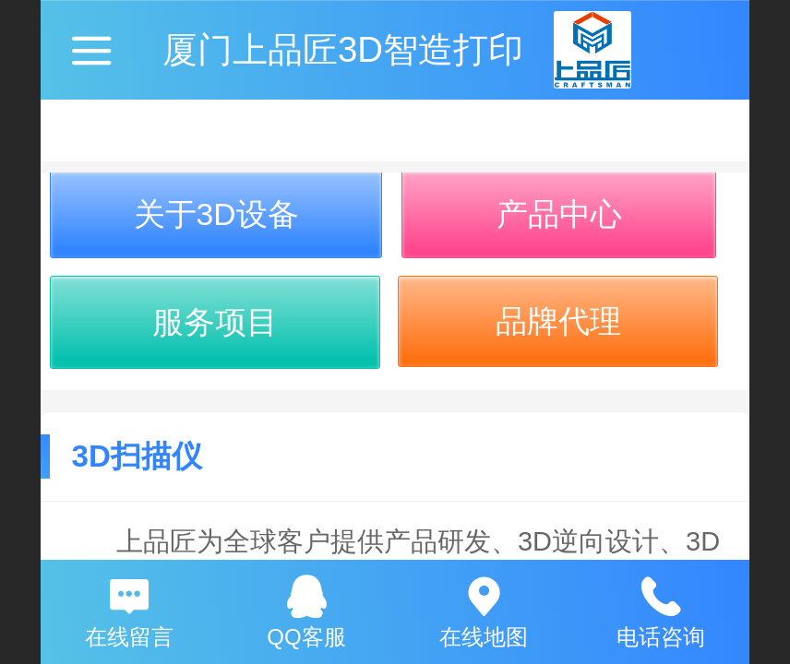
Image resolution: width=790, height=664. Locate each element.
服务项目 (215, 322)
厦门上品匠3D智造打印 (342, 49)
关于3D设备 (216, 214)
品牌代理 (558, 321)
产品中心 (559, 214)
